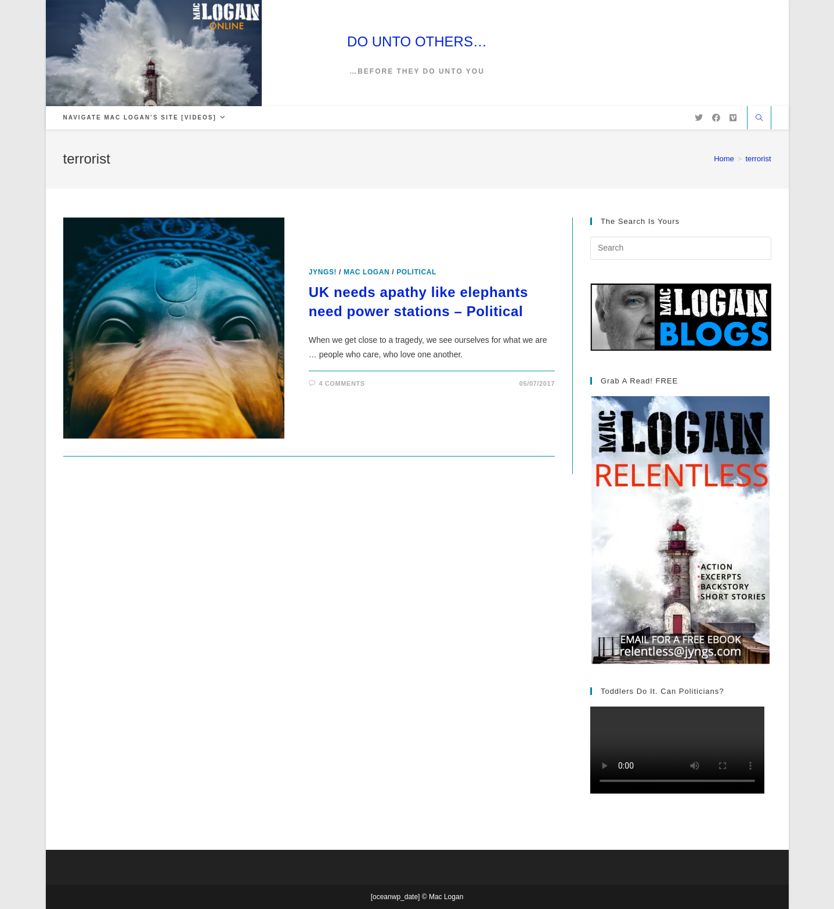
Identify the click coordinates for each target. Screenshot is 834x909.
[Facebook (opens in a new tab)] (716, 118)
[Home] (724, 158)
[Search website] (759, 119)
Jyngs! (323, 272)
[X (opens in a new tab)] (698, 118)
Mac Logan (366, 272)
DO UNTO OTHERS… (417, 41)
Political (416, 272)
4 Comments (341, 383)
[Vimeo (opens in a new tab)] (733, 118)
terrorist (758, 158)
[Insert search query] (680, 248)
